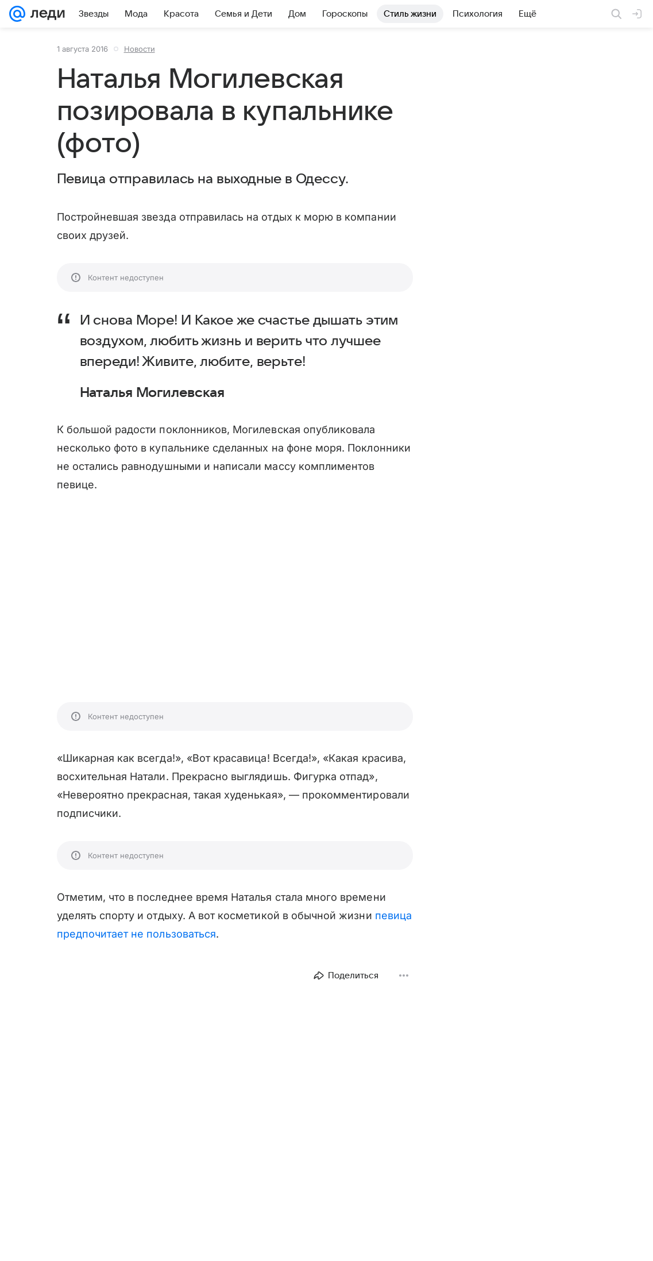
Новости (139, 48)
